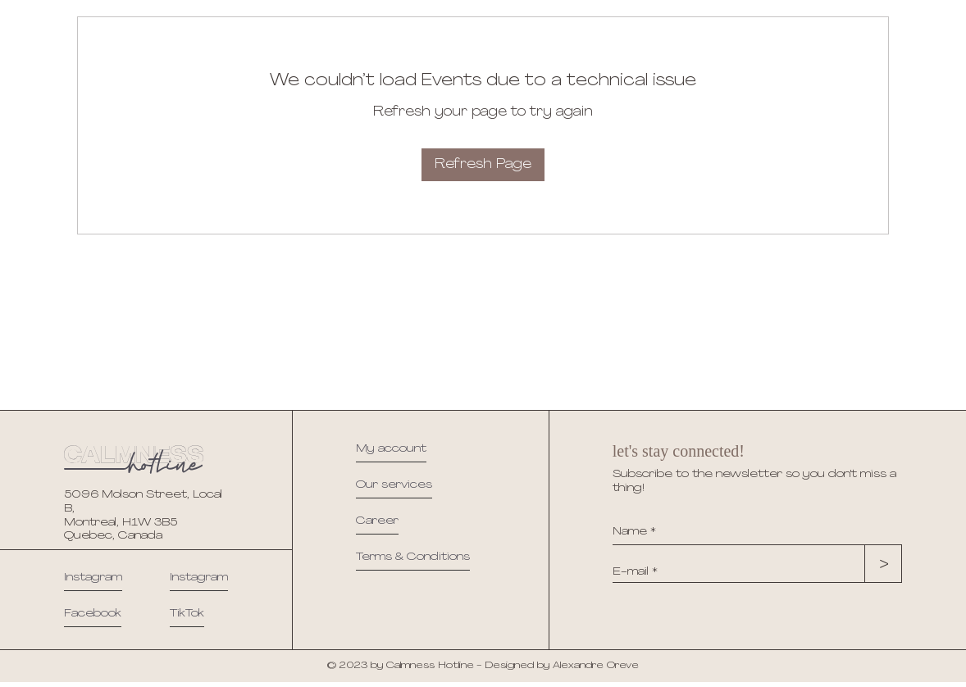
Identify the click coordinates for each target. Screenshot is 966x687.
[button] (413, 561)
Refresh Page (483, 164)
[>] (881, 565)
